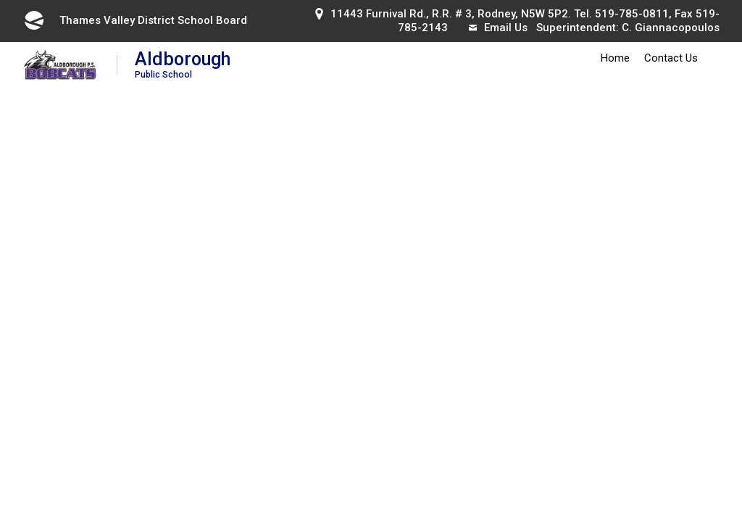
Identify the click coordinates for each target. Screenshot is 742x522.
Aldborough (182, 64)
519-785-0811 (632, 13)
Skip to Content (0, 0)
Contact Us (671, 58)
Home (615, 58)
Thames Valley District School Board (134, 20)
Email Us (498, 27)
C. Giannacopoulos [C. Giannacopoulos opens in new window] (671, 27)
